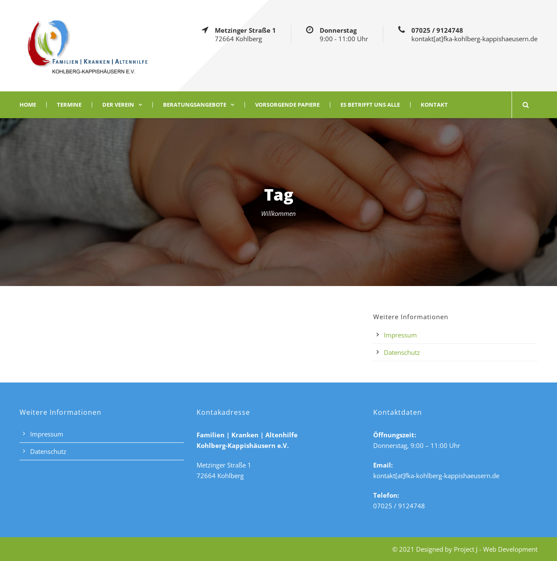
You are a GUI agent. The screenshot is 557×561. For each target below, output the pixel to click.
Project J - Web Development (495, 549)
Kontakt (434, 105)
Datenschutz (402, 352)
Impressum (400, 335)
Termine (69, 105)
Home (28, 105)
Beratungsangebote (194, 105)
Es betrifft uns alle (370, 105)
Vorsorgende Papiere (287, 105)
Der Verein (118, 105)
